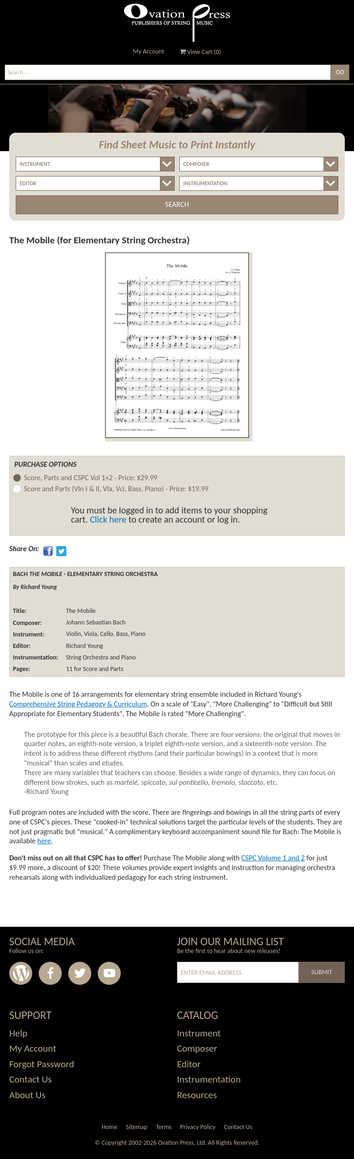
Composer (197, 1048)
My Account (148, 51)
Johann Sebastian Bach (95, 623)
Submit (321, 972)
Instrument (199, 1033)
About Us (27, 1095)
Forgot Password (41, 1064)
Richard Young (84, 646)
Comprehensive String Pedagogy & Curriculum (78, 704)
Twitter (79, 973)
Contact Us (30, 1079)
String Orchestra (86, 657)
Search (177, 204)
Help (18, 1033)
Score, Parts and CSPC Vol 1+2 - (90, 478)
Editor (189, 1064)
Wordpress (20, 973)
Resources (197, 1095)
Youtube (109, 973)
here (44, 840)
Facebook (50, 973)
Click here (108, 519)
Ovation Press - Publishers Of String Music (177, 23)
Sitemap (136, 1127)
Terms (163, 1127)
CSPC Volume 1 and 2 (273, 857)
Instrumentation (209, 1079)
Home (109, 1127)
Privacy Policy (198, 1127)
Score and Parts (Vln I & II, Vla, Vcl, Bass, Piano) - (116, 489)
